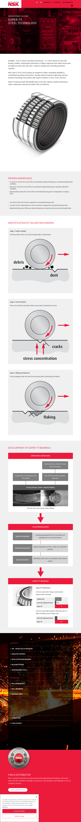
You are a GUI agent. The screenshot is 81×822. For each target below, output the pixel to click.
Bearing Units (17, 694)
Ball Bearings (17, 689)
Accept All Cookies (19, 811)
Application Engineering (21, 659)
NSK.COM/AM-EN (67, 2)
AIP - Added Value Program (22, 649)
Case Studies (17, 723)
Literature (16, 718)
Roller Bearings (18, 684)
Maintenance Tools (19, 670)
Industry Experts (18, 654)
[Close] (36, 797)
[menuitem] (37, 2)
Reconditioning (18, 665)
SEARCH (56, 2)
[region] (19, 808)
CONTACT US (47, 2)
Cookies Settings (19, 816)
